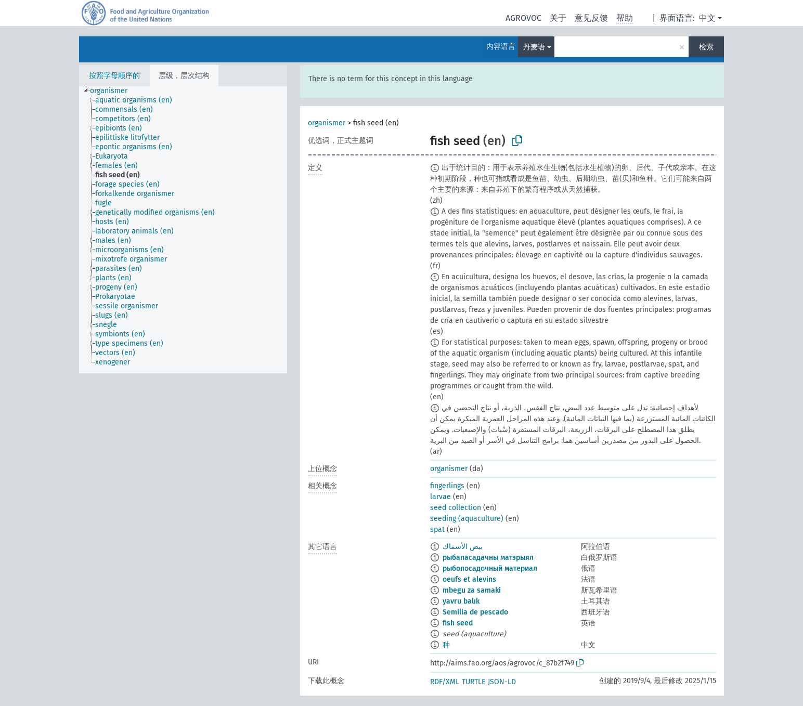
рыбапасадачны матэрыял (488, 557)
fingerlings (447, 485)
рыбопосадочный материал (490, 568)
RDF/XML (444, 681)
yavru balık (461, 601)
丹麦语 (534, 47)
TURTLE (473, 681)
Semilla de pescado (475, 612)
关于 (558, 18)
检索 (706, 47)
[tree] (183, 229)
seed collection (455, 507)
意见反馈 (591, 18)
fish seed (458, 623)
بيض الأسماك (463, 546)
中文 (707, 18)
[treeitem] (113, 91)
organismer (326, 123)
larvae (440, 496)
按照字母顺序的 (114, 75)
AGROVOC (523, 18)
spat (437, 529)
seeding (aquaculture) (466, 518)
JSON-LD (502, 681)
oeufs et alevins (469, 579)
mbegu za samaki (472, 590)
